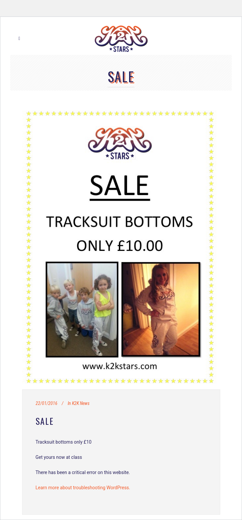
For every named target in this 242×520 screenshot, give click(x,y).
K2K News (80, 403)
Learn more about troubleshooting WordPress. (83, 487)
